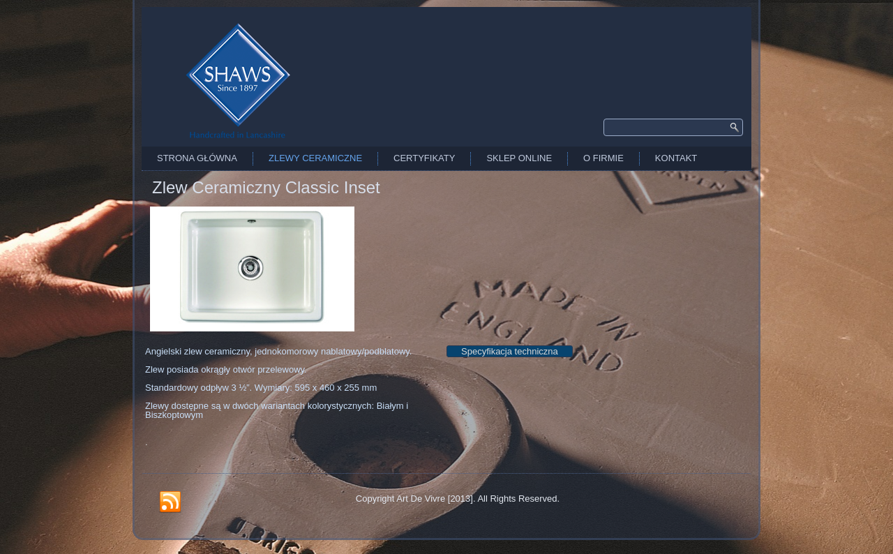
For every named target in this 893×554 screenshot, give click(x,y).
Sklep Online (519, 158)
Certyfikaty (424, 158)
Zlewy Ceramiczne (315, 158)
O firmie (603, 158)
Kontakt (676, 158)
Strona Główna (197, 158)
